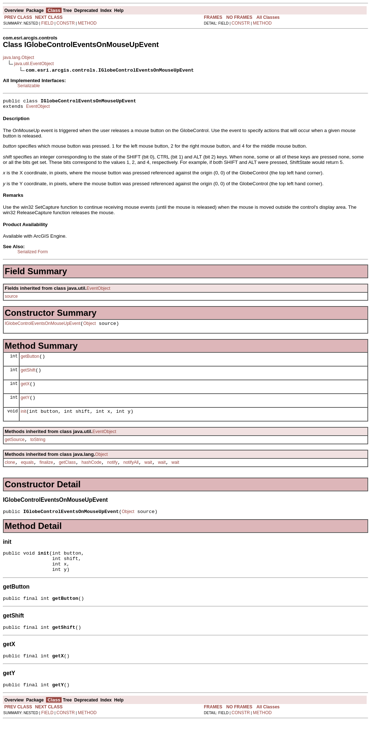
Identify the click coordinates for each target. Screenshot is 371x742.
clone (10, 473)
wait (148, 473)
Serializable (28, 85)
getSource (15, 449)
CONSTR (66, 23)
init (23, 420)
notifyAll (131, 473)
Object (89, 326)
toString (37, 449)
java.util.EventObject (34, 63)
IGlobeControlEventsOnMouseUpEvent (42, 326)
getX (25, 390)
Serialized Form (32, 253)
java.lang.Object (18, 57)
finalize (46, 473)
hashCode (91, 473)
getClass (67, 473)
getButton (30, 360)
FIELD (47, 23)
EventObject (38, 108)
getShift (28, 375)
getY (25, 405)
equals (27, 473)
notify (112, 473)
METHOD (87, 23)
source (11, 298)
